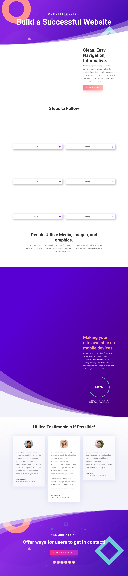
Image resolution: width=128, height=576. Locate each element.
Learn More (93, 87)
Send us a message (64, 552)
